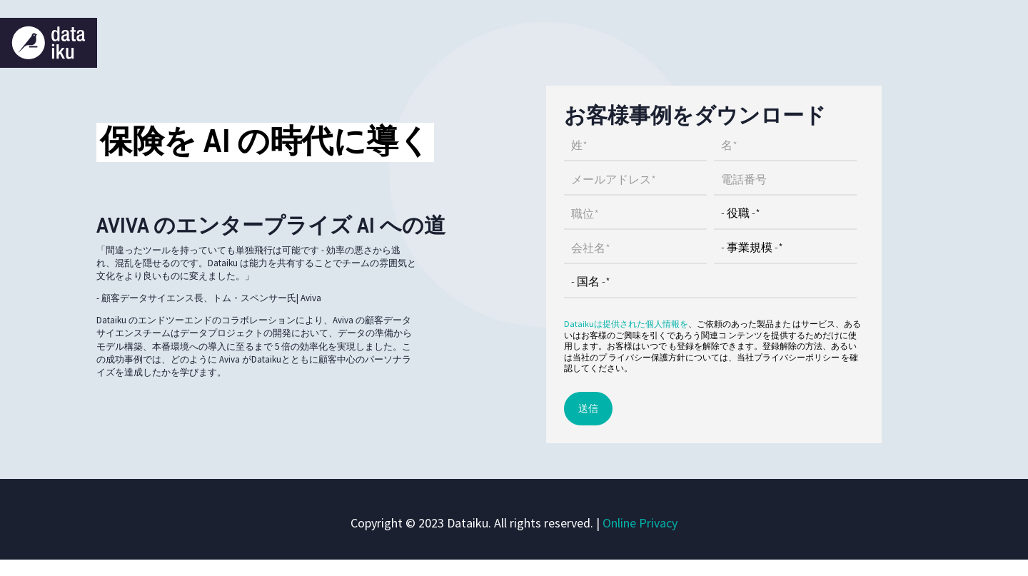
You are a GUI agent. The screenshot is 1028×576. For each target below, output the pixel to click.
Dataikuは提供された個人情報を (626, 323)
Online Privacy (640, 523)
